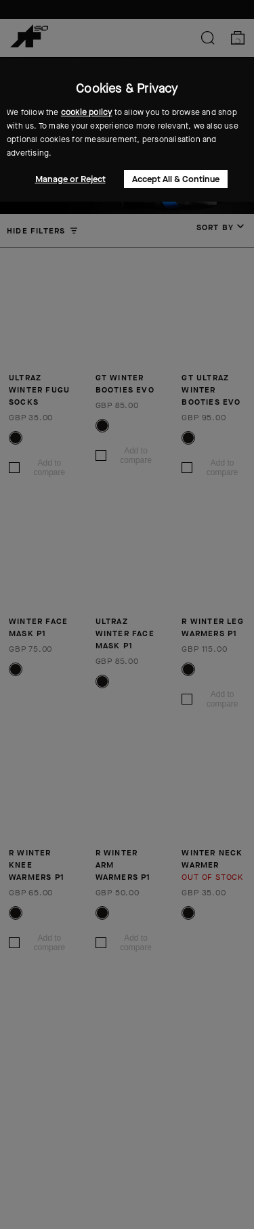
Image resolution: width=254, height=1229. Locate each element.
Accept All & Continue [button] (175, 179)
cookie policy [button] (86, 112)
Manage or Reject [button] (70, 179)
